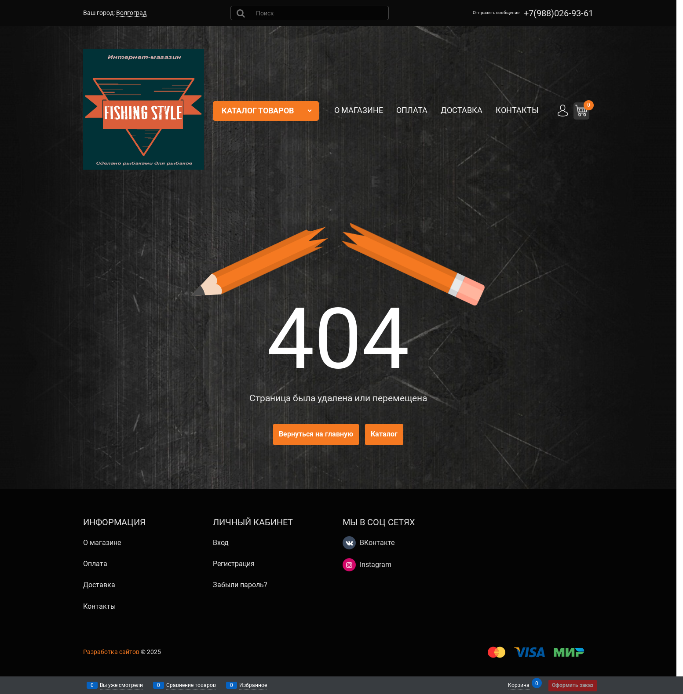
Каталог (384, 434)
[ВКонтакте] (349, 542)
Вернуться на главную (316, 434)
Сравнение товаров (191, 685)
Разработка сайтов (111, 651)
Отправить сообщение (496, 12)
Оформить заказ (572, 685)
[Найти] (241, 13)
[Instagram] (349, 564)
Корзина (519, 684)
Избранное (253, 685)
